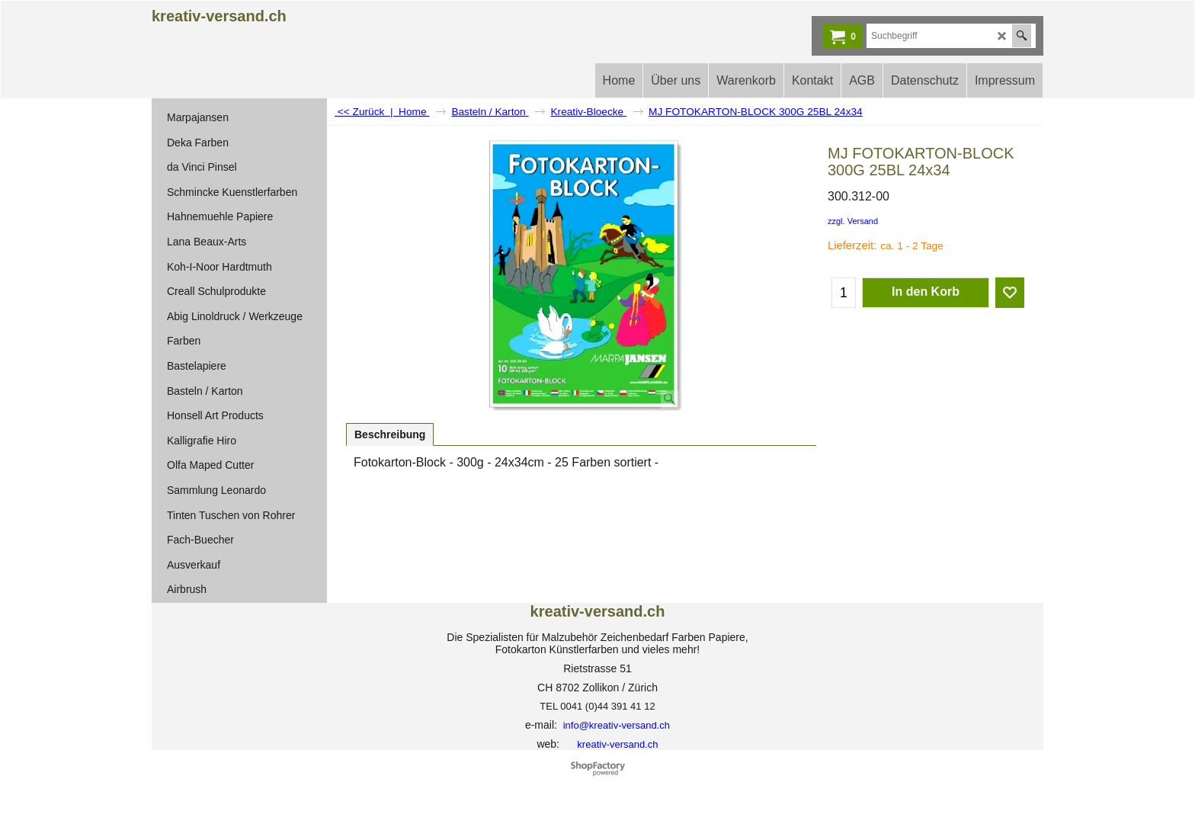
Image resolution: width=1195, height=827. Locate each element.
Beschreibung (389, 434)
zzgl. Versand (853, 221)
